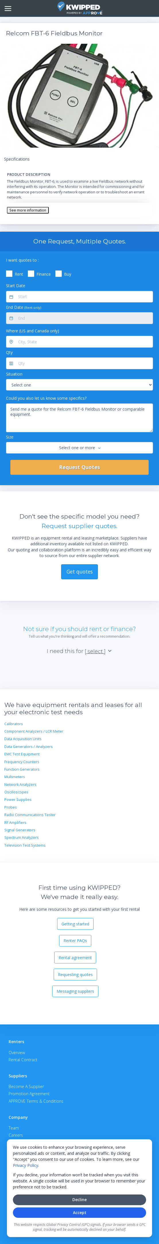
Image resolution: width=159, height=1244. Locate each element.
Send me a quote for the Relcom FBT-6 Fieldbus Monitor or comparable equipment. (79, 417)
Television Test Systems (25, 845)
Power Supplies (18, 799)
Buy (67, 274)
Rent (19, 274)
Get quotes (80, 571)
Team (14, 1128)
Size (9, 437)
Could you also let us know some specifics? (46, 398)
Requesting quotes (75, 974)
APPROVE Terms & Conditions (36, 1101)
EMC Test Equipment (22, 754)
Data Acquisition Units (23, 738)
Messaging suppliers (75, 991)
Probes (10, 807)
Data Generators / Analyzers (28, 746)
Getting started (75, 924)
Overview (17, 1052)
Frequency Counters (21, 761)
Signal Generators (19, 830)
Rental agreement (75, 957)
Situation (14, 374)
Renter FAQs (75, 940)
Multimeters (14, 776)
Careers (16, 1135)
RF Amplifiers (15, 822)
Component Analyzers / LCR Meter (33, 731)
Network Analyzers (20, 784)
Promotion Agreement (29, 1093)
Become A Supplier (26, 1086)
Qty (9, 352)
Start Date (15, 285)
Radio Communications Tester (30, 814)
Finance (43, 274)
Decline (79, 1199)
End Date (23, 307)
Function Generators (22, 769)
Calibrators (13, 723)
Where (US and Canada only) (32, 331)
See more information (27, 210)
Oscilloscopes (16, 792)
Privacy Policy (25, 1165)
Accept (79, 1212)
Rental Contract (23, 1059)
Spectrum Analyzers (21, 837)
